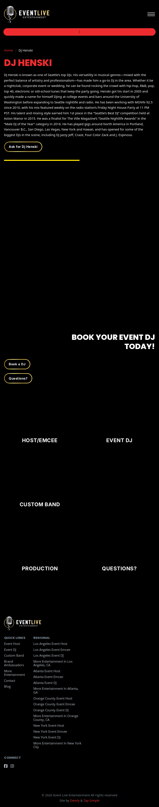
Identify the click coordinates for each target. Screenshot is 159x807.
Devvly (75, 800)
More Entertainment (14, 673)
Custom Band (14, 655)
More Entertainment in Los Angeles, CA (52, 663)
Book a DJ (17, 364)
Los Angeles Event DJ (48, 655)
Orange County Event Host (52, 698)
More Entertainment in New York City (57, 745)
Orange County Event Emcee (54, 704)
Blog (7, 686)
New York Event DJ (46, 737)
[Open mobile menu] (151, 14)
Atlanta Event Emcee (48, 677)
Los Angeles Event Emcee (51, 649)
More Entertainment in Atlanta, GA (55, 690)
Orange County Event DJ (51, 710)
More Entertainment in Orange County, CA (55, 718)
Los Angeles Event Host (50, 643)
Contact (9, 680)
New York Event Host (48, 725)
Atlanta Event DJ (45, 683)
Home (8, 50)
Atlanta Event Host (46, 671)
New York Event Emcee (50, 731)
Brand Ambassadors (14, 663)
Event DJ (10, 649)
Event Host (12, 643)
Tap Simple (91, 800)
